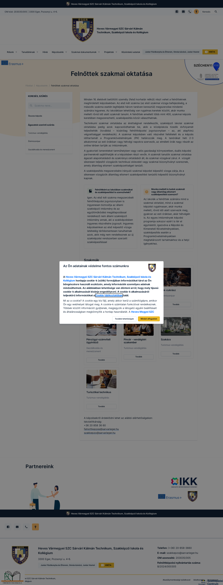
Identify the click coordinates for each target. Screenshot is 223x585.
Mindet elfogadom (149, 319)
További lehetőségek (124, 319)
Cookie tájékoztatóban (109, 295)
